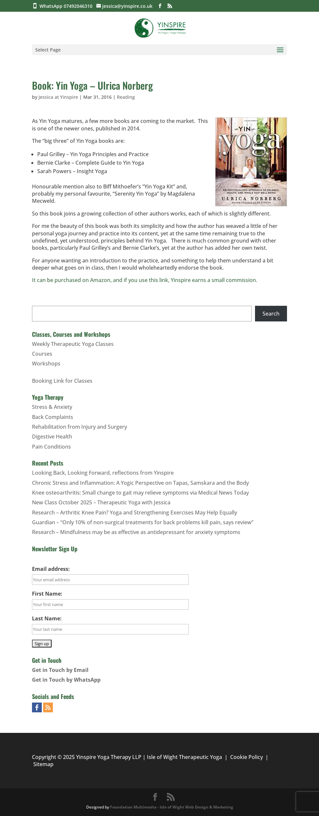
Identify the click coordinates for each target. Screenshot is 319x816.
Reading (126, 97)
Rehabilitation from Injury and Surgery (79, 426)
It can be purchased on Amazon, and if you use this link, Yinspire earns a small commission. (144, 280)
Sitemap (43, 764)
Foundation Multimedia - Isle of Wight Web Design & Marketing (171, 807)
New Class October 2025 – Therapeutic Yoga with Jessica (101, 502)
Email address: (51, 568)
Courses (42, 353)
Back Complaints (52, 417)
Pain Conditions (51, 446)
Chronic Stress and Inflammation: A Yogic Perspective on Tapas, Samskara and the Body (140, 482)
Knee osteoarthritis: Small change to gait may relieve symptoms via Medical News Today (140, 492)
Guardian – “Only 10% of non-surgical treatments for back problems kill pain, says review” (142, 522)
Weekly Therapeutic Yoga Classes (73, 344)
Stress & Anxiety (52, 406)
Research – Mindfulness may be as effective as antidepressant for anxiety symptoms (136, 532)
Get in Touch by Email (60, 670)
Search (271, 313)
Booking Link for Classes (62, 380)
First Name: (47, 593)
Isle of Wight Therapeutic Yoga (184, 757)
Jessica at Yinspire (58, 97)
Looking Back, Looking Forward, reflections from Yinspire (103, 472)
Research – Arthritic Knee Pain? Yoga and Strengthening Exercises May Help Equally (134, 512)
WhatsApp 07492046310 (67, 6)
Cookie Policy (246, 757)
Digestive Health (52, 436)
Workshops (46, 363)
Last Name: (47, 618)
